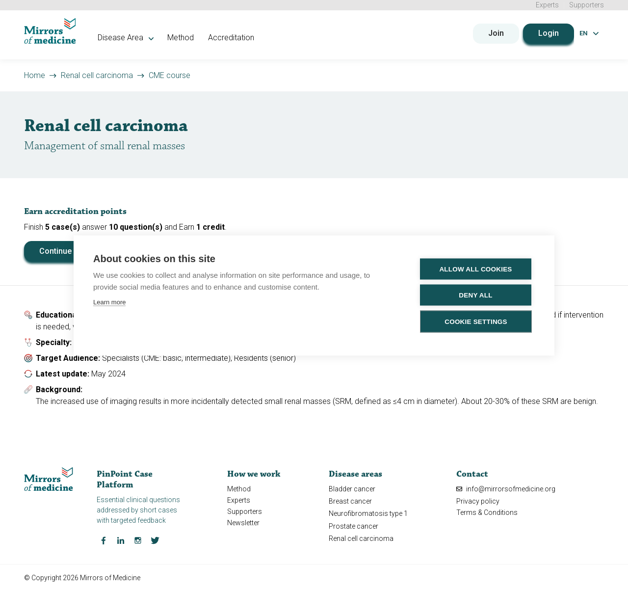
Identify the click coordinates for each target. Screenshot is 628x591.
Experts (547, 5)
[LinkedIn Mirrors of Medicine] (121, 539)
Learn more (109, 302)
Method (182, 37)
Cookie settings (476, 321)
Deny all (475, 295)
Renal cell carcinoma (97, 75)
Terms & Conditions (487, 512)
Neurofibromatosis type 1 (368, 513)
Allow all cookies (475, 269)
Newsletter (243, 523)
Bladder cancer (352, 489)
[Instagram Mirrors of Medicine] (138, 539)
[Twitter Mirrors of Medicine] (155, 539)
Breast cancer (350, 501)
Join (495, 33)
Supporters (586, 5)
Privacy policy (477, 501)
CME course (169, 75)
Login (548, 33)
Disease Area (127, 37)
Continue (55, 251)
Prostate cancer (353, 526)
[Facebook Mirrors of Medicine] (103, 539)
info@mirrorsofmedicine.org (505, 489)
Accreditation (232, 37)
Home (34, 75)
